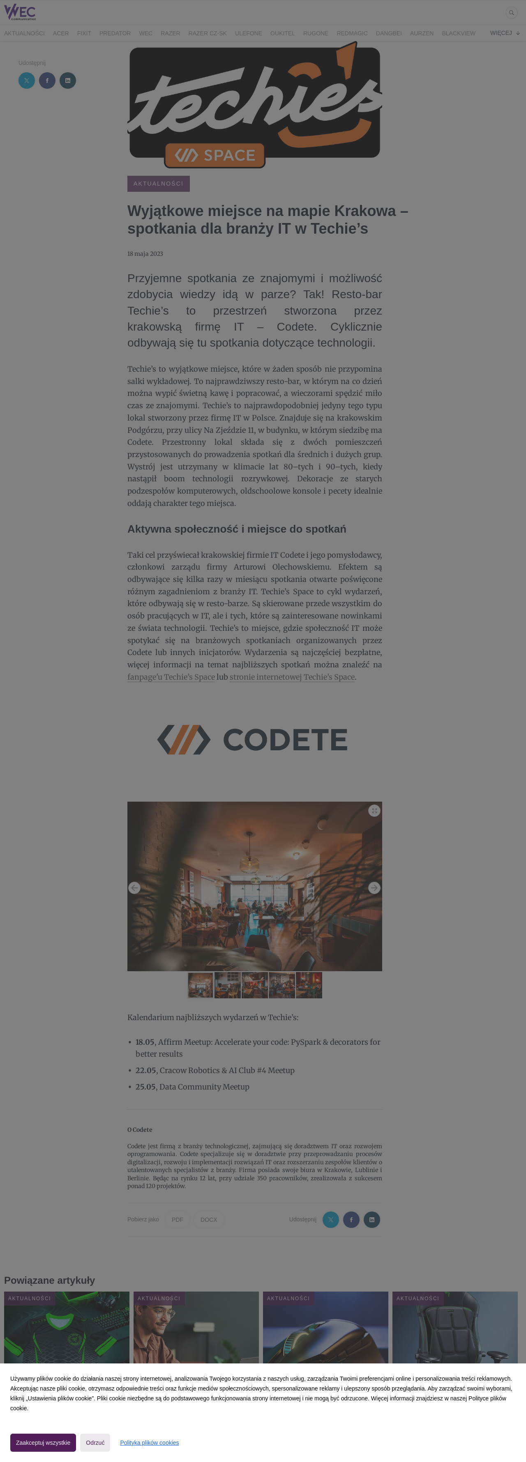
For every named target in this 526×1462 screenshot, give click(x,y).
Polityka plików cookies (149, 1442)
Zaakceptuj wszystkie (43, 1442)
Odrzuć (95, 1442)
